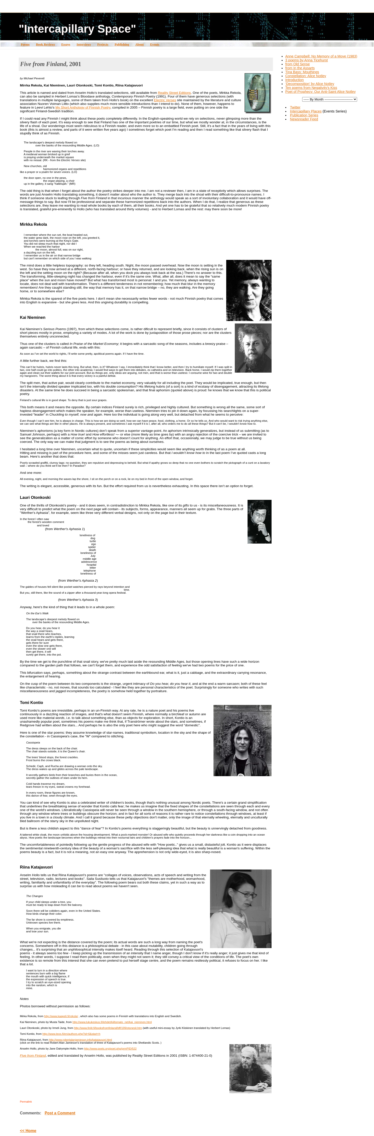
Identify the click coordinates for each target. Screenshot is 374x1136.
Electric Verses (165, 100)
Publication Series (304, 115)
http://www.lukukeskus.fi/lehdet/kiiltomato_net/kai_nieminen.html (112, 1022)
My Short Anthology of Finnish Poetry (82, 107)
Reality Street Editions (174, 93)
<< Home (28, 1131)
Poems (25, 44)
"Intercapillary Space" (77, 28)
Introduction (294, 80)
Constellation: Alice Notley (305, 76)
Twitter (295, 107)
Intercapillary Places (306, 111)
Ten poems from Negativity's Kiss (311, 88)
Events (154, 44)
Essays (65, 44)
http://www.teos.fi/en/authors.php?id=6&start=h (71, 1033)
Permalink (26, 1101)
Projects (102, 44)
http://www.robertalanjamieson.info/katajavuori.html (80, 1039)
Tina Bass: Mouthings (302, 72)
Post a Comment (60, 1113)
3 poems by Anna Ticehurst (306, 60)
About (139, 44)
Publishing (122, 44)
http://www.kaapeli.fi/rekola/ (61, 1016)
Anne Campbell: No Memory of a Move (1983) (321, 56)
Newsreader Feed (304, 119)
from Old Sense (297, 64)
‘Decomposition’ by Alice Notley (309, 84)
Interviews (84, 44)
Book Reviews (45, 44)
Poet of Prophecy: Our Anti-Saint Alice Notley (320, 92)
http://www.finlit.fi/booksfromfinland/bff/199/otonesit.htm (108, 1027)
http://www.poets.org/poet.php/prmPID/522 (110, 1048)
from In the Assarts (300, 68)
